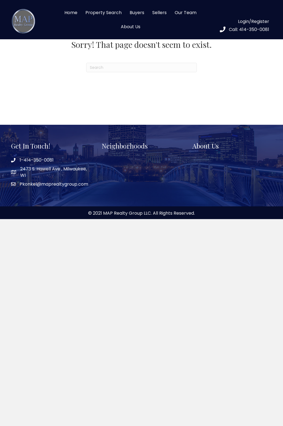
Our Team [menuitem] (185, 12)
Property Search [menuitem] (103, 12)
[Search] (141, 67)
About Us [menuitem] (130, 27)
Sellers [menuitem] (159, 12)
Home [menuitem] (70, 12)
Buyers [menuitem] (137, 12)
